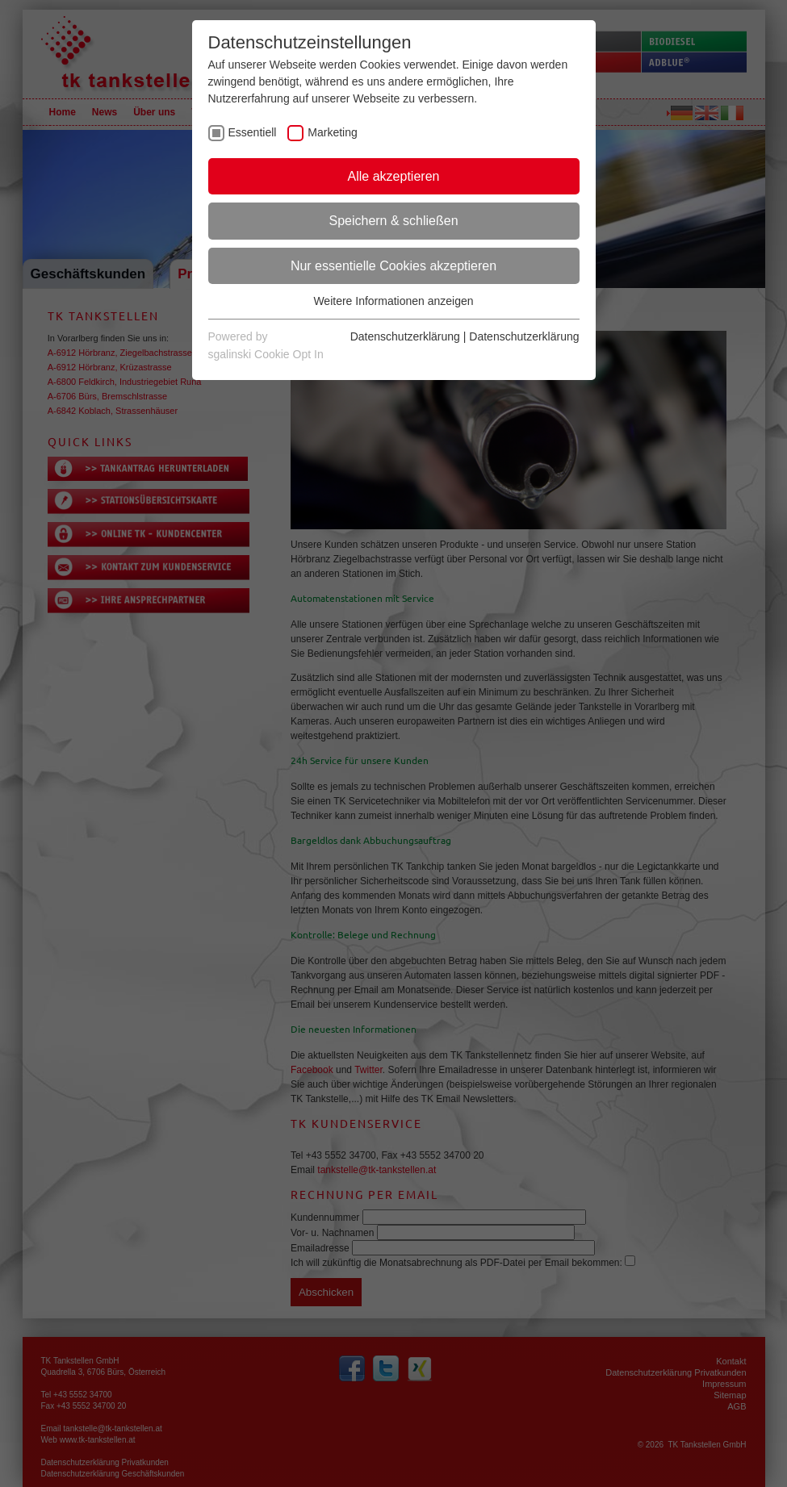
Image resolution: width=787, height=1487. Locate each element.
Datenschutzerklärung (405, 336)
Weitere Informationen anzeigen (393, 300)
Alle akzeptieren (394, 176)
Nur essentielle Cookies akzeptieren (393, 266)
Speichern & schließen (393, 221)
